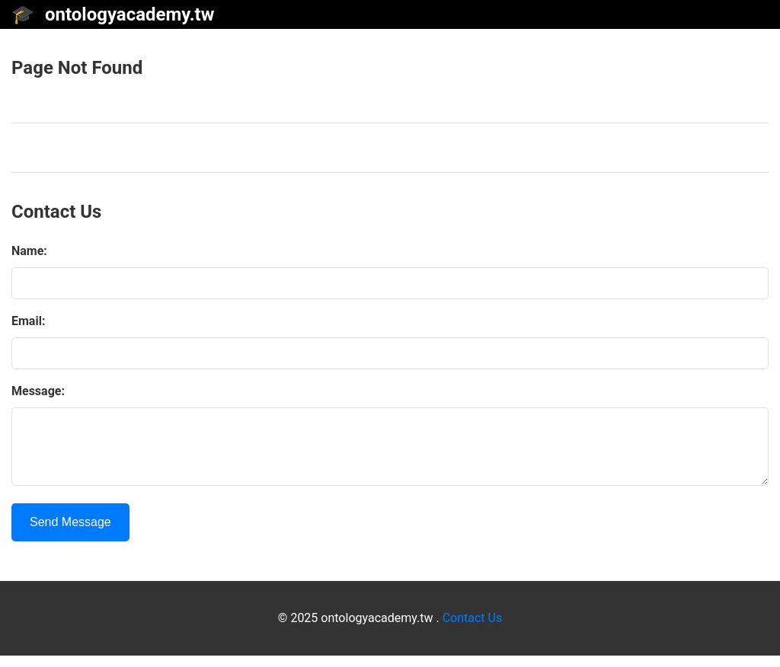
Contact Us (473, 629)
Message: (38, 391)
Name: (29, 251)
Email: (28, 321)
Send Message (70, 533)
